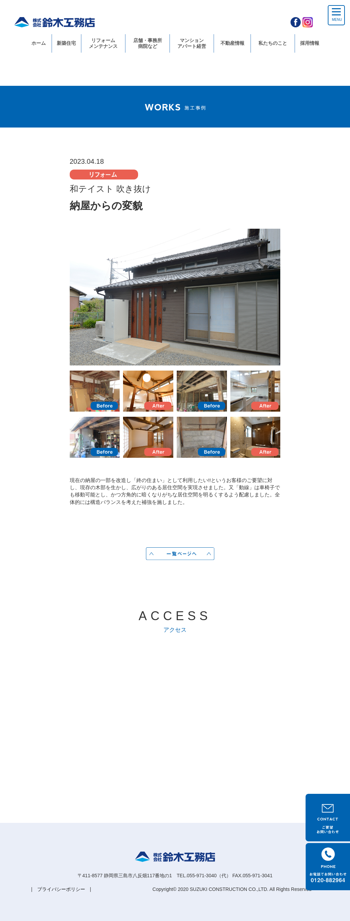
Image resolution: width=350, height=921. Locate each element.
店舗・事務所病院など (147, 43)
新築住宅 (66, 43)
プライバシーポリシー (61, 889)
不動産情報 (232, 43)
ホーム (38, 43)
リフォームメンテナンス (103, 43)
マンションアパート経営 (191, 43)
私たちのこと (272, 43)
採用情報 (309, 43)
